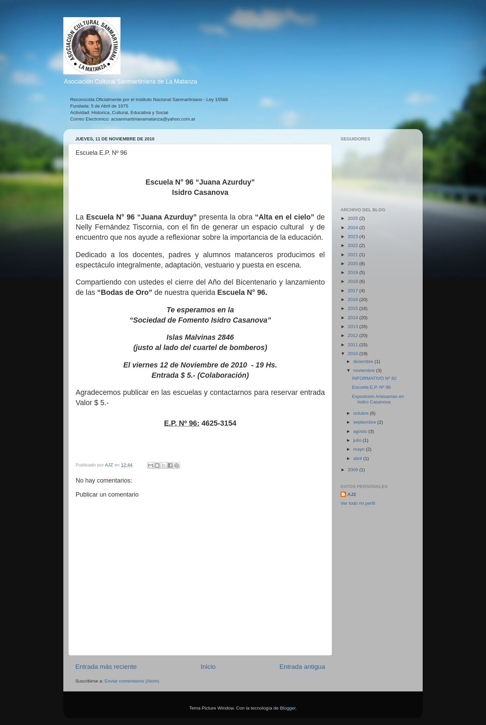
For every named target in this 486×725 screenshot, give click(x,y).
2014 (353, 317)
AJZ (351, 494)
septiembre (365, 422)
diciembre (363, 361)
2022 (353, 245)
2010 (353, 353)
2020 (353, 263)
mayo (359, 449)
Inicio (208, 666)
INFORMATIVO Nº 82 (374, 378)
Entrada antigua (302, 666)
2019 (353, 272)
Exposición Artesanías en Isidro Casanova (378, 399)
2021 (353, 254)
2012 (353, 335)
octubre (361, 413)
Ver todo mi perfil (358, 503)
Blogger (288, 708)
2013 (353, 326)
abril (358, 458)
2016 (353, 299)
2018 (353, 281)
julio (358, 440)
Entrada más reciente (106, 666)
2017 (353, 290)
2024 (353, 227)
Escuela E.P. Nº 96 (371, 387)
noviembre (364, 370)
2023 (353, 236)
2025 (353, 218)
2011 (353, 344)
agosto (360, 431)
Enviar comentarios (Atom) (132, 681)
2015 (353, 308)
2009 (353, 469)
